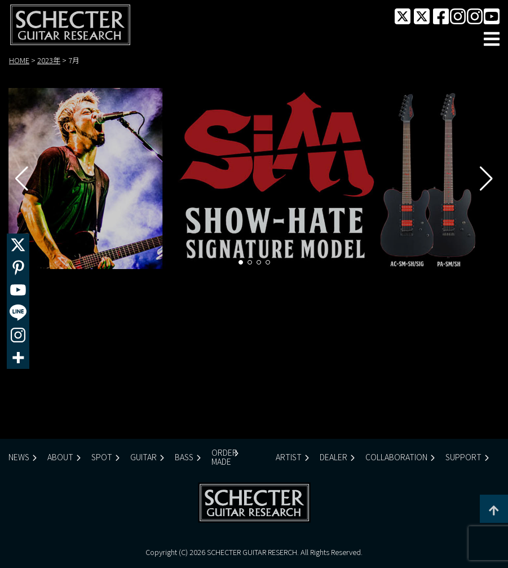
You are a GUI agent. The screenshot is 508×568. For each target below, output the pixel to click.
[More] (18, 357)
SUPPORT (463, 457)
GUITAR (143, 457)
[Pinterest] (18, 267)
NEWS (18, 457)
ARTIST (289, 457)
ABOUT (60, 457)
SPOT (101, 457)
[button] (240, 262)
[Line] (18, 312)
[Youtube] (18, 290)
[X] (18, 245)
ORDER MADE (224, 457)
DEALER (333, 457)
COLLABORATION (396, 457)
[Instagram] (18, 335)
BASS (184, 457)
